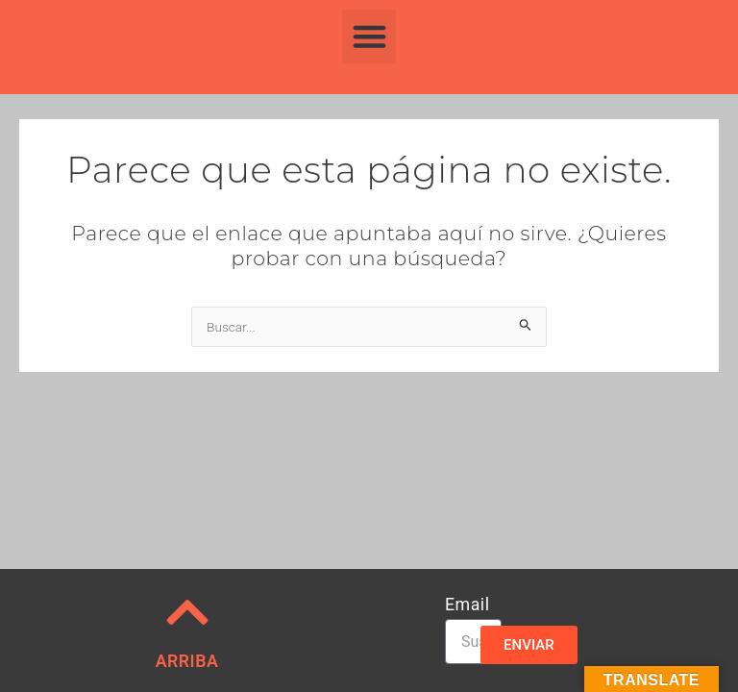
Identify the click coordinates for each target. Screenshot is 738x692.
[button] (369, 36)
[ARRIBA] (187, 612)
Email (467, 605)
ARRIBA (187, 661)
